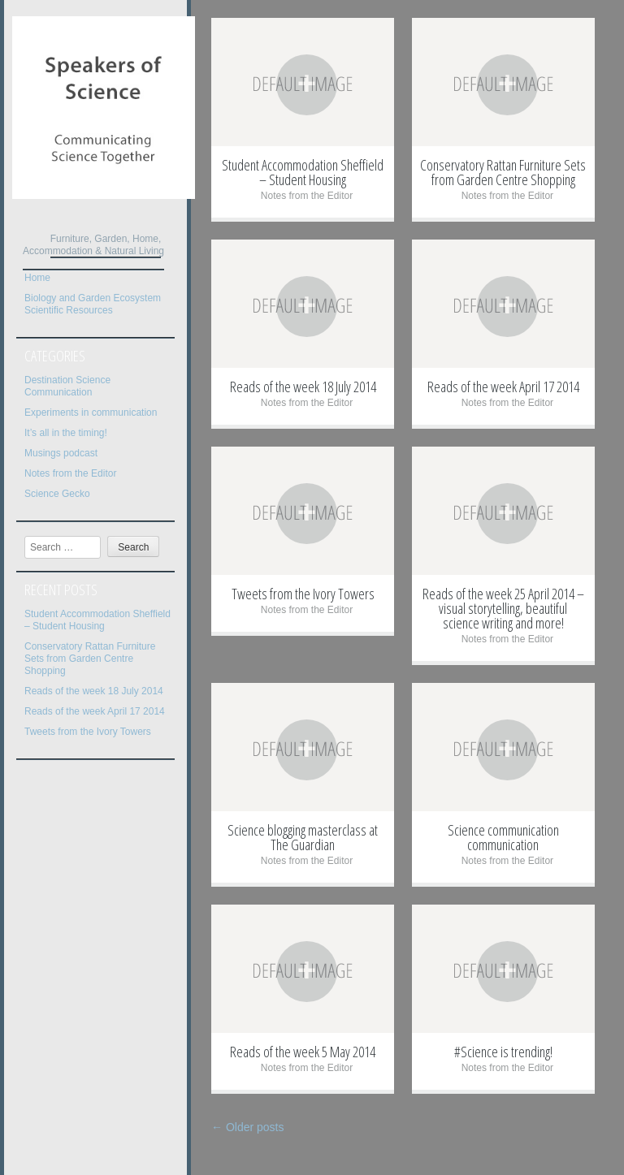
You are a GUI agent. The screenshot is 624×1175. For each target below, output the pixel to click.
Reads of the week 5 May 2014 (302, 1051)
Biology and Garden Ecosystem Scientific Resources (92, 304)
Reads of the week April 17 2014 (94, 711)
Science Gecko (57, 493)
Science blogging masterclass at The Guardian (303, 837)
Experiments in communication (90, 412)
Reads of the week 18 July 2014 (93, 691)
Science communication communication (503, 837)
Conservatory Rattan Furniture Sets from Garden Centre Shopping (89, 658)
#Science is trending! (503, 1051)
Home (37, 277)
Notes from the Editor (70, 473)
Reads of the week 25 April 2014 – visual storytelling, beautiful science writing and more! (503, 608)
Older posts (247, 1127)
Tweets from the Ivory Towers (87, 731)
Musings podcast (61, 453)
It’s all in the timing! (65, 432)
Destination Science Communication (67, 386)
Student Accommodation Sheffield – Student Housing (97, 620)
